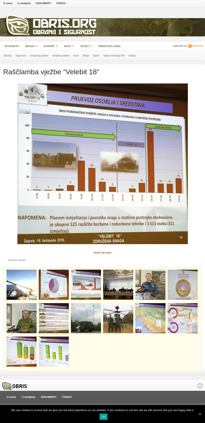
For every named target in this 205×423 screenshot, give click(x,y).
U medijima (24, 3)
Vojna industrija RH (114, 55)
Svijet (85, 46)
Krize (76, 55)
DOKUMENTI (43, 3)
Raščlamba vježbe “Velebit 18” (51, 72)
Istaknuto (12, 46)
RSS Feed (197, 46)
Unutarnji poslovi (39, 55)
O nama (7, 3)
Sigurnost (20, 55)
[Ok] (200, 414)
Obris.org (65, 24)
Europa (49, 46)
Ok (103, 416)
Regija (30, 46)
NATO (67, 46)
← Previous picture (15, 260)
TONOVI (61, 3)
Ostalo (132, 55)
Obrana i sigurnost (64, 32)
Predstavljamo (109, 46)
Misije (86, 55)
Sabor (96, 55)
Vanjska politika (60, 55)
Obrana (7, 55)
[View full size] (102, 252)
